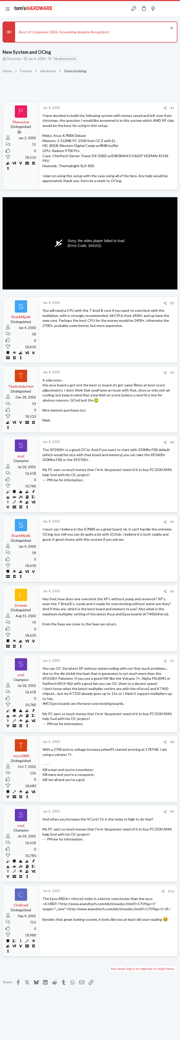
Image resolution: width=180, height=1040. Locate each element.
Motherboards (65, 59)
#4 (172, 442)
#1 (172, 108)
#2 (172, 303)
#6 (172, 591)
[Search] (173, 8)
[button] (8, 8)
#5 (172, 522)
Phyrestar (14, 59)
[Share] (165, 108)
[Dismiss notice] (171, 28)
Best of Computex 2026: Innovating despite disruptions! (64, 32)
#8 (172, 742)
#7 (172, 661)
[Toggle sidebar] (163, 8)
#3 (172, 373)
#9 (172, 811)
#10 (171, 891)
